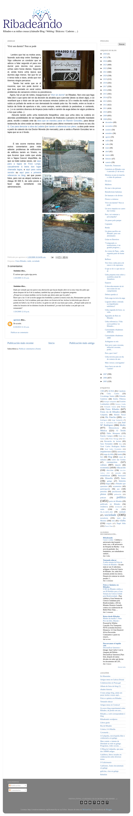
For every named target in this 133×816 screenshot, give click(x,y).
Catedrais (122, 391)
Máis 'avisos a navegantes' (115, 363)
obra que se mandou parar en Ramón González (59, 121)
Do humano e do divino (114, 195)
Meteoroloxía (114, 428)
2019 (105, 79)
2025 (105, 57)
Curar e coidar (108, 540)
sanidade (122, 512)
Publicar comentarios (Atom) (30, 349)
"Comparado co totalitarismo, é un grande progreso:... (113, 245)
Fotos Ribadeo (20, 261)
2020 (105, 75)
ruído (29, 261)
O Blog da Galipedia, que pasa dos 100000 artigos (111, 750)
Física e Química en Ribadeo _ (111, 586)
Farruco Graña (120, 404)
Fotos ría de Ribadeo (110, 412)
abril (107, 151)
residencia (104, 507)
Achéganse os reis (111, 341)
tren (113, 521)
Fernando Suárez (110, 407)
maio (107, 148)
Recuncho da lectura (112, 441)
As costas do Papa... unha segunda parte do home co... (114, 253)
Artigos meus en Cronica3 (110, 705)
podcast (103, 498)
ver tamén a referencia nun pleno (61, 126)
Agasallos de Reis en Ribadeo (113, 317)
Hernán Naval (120, 415)
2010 (105, 112)
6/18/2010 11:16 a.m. (21, 327)
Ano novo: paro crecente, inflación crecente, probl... (114, 347)
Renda (107, 228)
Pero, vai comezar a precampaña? (112, 215)
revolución (118, 507)
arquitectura (105, 451)
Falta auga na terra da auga (115, 298)
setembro (109, 133)
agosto (108, 137)
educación (121, 467)
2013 (105, 101)
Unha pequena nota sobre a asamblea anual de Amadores (115, 277)
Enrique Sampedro (110, 401)
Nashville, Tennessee (113, 166)
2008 (105, 119)
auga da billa (109, 454)
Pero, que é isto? (111, 353)
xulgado (109, 523)
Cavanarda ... (105, 732)
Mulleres (108, 184)
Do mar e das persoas (113, 188)
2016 (105, 90)
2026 (105, 54)
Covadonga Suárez (107, 396)
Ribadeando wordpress (108, 719)
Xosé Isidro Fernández (113, 449)
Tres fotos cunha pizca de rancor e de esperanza (114, 264)
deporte (118, 465)
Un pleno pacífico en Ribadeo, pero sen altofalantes (113, 233)
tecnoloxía (104, 518)
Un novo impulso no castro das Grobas (115, 210)
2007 (105, 374)
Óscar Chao (109, 526)
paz (118, 489)
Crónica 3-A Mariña (107, 729)
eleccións (110, 470)
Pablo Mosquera (113, 433)
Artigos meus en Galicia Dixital (112, 680)
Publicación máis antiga (81, 343)
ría (117, 509)
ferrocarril (122, 476)
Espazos (108, 283)
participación (105, 489)
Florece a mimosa (111, 199)
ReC (124, 439)
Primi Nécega (113, 439)
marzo (108, 155)
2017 (105, 86)
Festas (123, 407)
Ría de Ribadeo (106, 726)
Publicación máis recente (20, 343)
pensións (103, 491)
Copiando (108, 224)
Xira (120, 444)
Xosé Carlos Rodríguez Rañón (113, 446)
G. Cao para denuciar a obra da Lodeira (26, 126)
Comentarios (15, 790)
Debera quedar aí (111, 294)
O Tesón (121, 430)
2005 (105, 381)
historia (122, 481)
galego (109, 481)
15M (102, 391)
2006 (105, 378)
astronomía (121, 452)
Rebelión (103, 775)
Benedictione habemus (113, 192)
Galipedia (104, 415)
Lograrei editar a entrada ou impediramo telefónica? (114, 304)
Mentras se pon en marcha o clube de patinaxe (115, 176)
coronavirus (112, 462)
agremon (16, 320)
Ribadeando (108, 538)
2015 (105, 94)
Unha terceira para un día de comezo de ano (114, 358)
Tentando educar (110, 560)
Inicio (51, 343)
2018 (105, 83)
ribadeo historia (106, 689)
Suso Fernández (106, 444)
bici (101, 457)
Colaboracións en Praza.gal (110, 683)
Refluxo (108, 259)
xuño (107, 144)
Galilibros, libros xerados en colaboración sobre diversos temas (110, 757)
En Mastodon (105, 676)
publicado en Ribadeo (110, 504)
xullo (107, 141)
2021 (105, 72)
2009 (105, 116)
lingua (108, 484)
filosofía (109, 478)
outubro (108, 130)
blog (110, 457)
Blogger (109, 809)
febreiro (108, 159)
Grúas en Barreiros (112, 239)
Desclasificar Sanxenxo (111, 648)
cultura (103, 465)
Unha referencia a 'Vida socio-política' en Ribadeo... (114, 323)
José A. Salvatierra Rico (108, 423)
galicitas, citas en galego (109, 771)
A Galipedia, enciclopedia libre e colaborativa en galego (112, 737)
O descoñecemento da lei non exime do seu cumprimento (114, 288)
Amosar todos (122, 667)
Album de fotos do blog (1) (110, 686)
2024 (105, 61)
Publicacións (15, 786)
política (121, 497)
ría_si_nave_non (106, 512)
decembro (109, 122)
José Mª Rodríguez (113, 423)
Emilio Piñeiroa (119, 399)
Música (103, 430)
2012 (105, 105)
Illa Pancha (110, 417)
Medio (123, 425)
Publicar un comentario (19, 332)
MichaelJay (86, 809)
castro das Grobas (118, 460)
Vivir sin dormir (58, 95)
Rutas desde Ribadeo (111, 616)
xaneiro (108, 162)
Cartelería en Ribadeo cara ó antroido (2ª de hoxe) (115, 170)
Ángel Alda (121, 523)
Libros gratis (105, 723)
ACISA (111, 391)
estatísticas (105, 475)
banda (120, 454)
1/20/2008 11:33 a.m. (21, 278)
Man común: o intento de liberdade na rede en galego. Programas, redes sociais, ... (110, 743)
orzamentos (117, 486)
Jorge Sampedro (117, 420)
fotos (123, 478)
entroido (118, 473)
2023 (105, 65)
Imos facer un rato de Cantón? (113, 367)
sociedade (36, 261)
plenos (103, 494)
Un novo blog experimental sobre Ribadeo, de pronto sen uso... (112, 709)
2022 (105, 68)
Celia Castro (113, 394)
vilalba (122, 520)
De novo (108, 181)
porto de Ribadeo (115, 501)
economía (104, 467)
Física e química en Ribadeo (110, 698)
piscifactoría (116, 491)
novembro (109, 126)
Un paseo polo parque (113, 220)
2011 (105, 108)
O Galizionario (105, 762)
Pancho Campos (106, 436)
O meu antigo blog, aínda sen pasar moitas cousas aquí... (111, 694)
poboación (117, 494)
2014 (105, 97)
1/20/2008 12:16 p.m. (21, 312)
